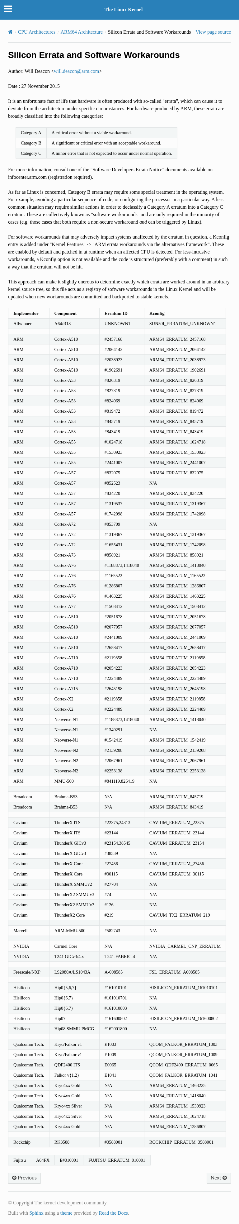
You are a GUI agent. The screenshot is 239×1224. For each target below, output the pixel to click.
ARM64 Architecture (82, 32)
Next (219, 1177)
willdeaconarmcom (76, 71)
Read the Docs (113, 1213)
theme (66, 1213)
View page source (213, 32)
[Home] (10, 32)
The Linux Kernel (124, 9)
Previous (24, 1177)
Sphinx (36, 1213)
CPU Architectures (36, 32)
